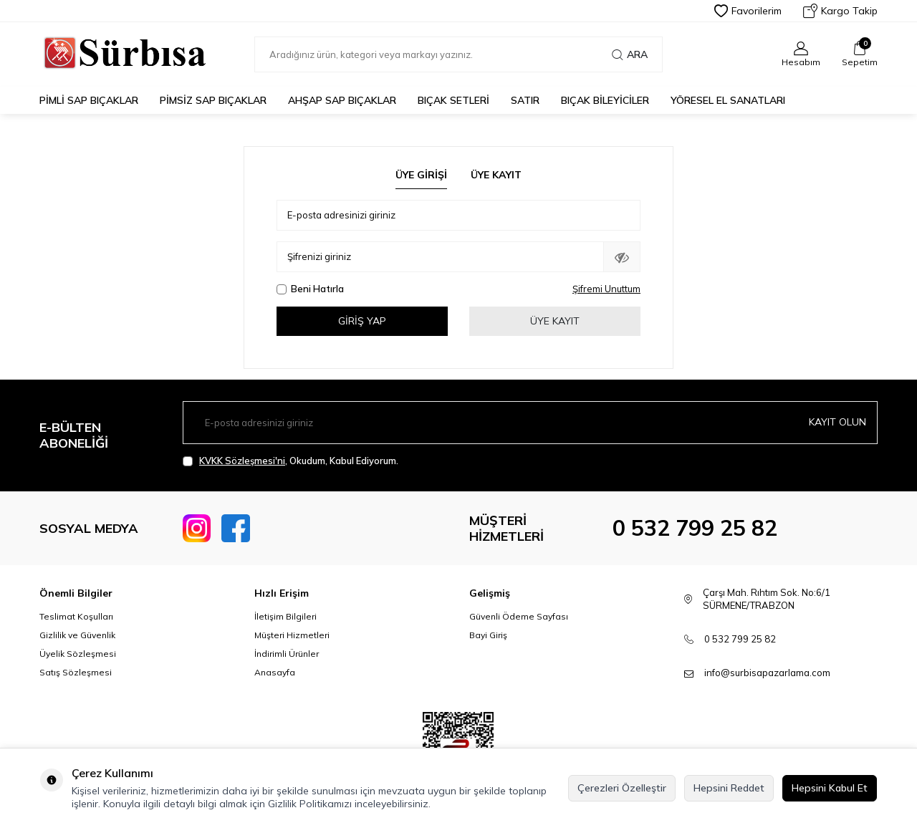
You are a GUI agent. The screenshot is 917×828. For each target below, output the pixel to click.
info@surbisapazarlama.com (767, 672)
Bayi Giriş (488, 635)
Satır (525, 100)
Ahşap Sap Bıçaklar (342, 100)
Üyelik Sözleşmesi (77, 653)
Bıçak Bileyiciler (605, 100)
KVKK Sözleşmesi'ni (242, 460)
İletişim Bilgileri (285, 616)
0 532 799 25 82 (695, 527)
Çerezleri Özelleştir (621, 787)
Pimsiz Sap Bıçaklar (213, 100)
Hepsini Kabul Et (830, 787)
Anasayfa (274, 672)
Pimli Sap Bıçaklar (88, 100)
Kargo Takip (840, 11)
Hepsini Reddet (728, 787)
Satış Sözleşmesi (75, 672)
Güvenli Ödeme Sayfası (518, 616)
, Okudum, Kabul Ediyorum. (290, 461)
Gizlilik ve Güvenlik (77, 635)
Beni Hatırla (310, 288)
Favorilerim (748, 11)
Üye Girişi (421, 174)
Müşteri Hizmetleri (292, 635)
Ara (630, 54)
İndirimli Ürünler (286, 653)
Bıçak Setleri (453, 100)
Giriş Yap (362, 320)
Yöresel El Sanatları (728, 100)
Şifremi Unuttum (606, 288)
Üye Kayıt (496, 174)
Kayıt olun (837, 421)
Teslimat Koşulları (76, 616)
